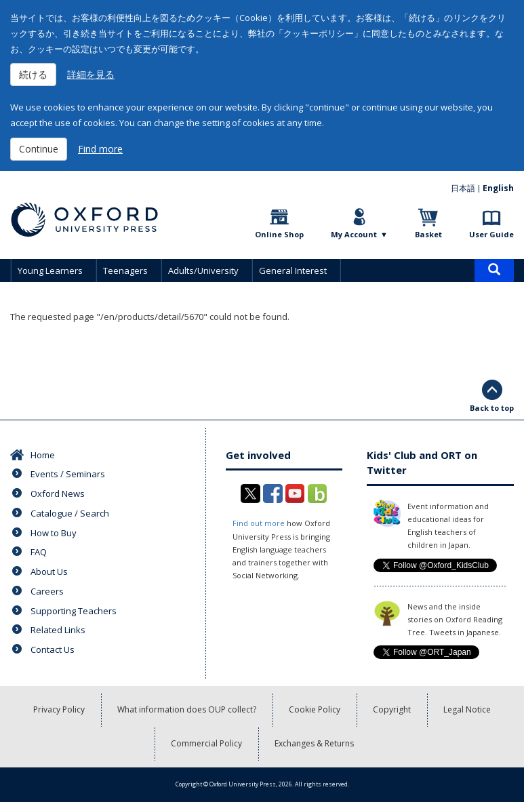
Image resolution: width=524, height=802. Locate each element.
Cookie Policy (314, 709)
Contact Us (53, 649)
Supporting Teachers (74, 611)
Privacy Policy (59, 709)
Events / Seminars (68, 474)
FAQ (39, 552)
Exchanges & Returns (314, 743)
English (498, 188)
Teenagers (125, 270)
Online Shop (279, 234)
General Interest (293, 270)
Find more (100, 148)
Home (43, 455)
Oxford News (58, 493)
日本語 (463, 188)
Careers (47, 591)
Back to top (492, 408)
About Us (49, 571)
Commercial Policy (206, 743)
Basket (428, 234)
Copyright (392, 709)
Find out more (259, 523)
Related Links (58, 630)
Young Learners (50, 270)
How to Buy (54, 533)
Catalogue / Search (70, 513)
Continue (38, 148)
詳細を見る (91, 74)
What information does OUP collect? (186, 709)
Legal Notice (467, 709)
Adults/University (203, 270)
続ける (33, 74)
